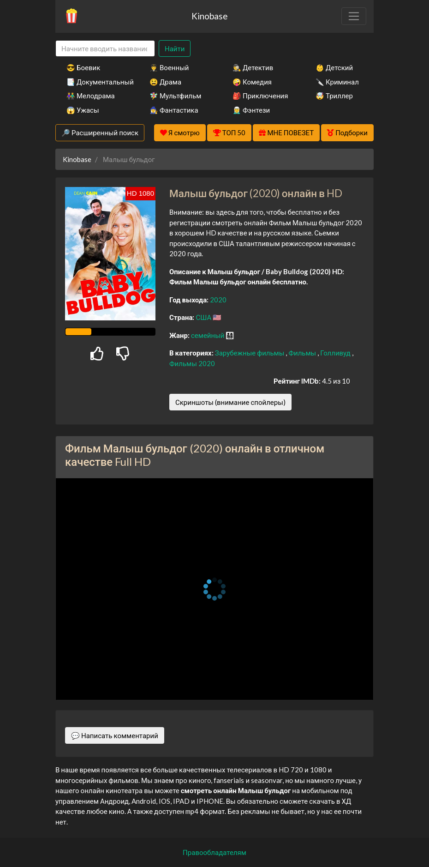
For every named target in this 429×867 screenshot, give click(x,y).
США (204, 317)
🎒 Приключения (260, 95)
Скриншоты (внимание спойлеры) (230, 402)
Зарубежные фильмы (250, 353)
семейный (208, 335)
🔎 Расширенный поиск (99, 132)
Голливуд (336, 353)
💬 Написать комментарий (114, 735)
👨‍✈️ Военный (169, 67)
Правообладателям (214, 852)
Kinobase (209, 16)
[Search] (105, 48)
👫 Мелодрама (90, 95)
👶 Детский (334, 67)
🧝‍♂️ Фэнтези (251, 110)
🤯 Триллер (334, 95)
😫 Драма (165, 82)
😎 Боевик (83, 67)
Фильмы (302, 353)
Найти (175, 48)
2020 (218, 299)
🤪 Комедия (252, 82)
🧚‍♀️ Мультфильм (175, 95)
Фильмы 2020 (192, 363)
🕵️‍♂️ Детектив (252, 67)
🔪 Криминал (337, 82)
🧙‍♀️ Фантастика (173, 110)
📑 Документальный (95, 82)
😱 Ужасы (82, 110)
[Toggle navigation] (353, 16)
